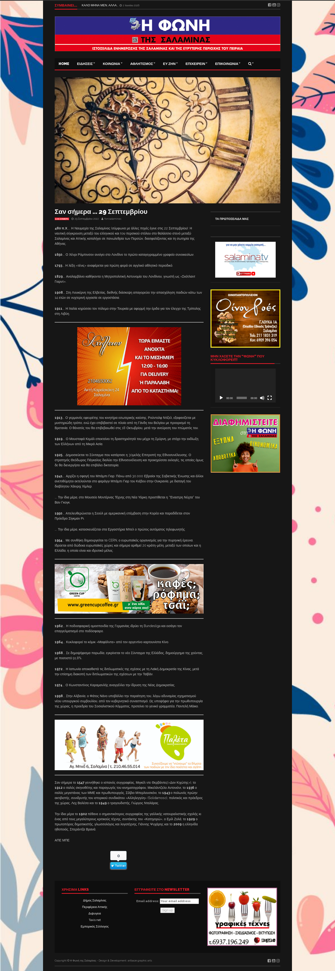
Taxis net (95, 920)
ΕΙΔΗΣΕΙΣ (85, 64)
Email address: (167, 901)
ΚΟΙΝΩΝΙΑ (111, 64)
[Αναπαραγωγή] (221, 398)
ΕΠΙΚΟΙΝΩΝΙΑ (226, 64)
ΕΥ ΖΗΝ (169, 64)
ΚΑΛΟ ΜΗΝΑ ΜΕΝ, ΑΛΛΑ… (100, 5)
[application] (245, 386)
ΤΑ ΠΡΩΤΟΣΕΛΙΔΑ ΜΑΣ (232, 219)
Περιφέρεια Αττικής (94, 907)
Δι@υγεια (94, 913)
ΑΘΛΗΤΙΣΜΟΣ (141, 64)
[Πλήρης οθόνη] (269, 398)
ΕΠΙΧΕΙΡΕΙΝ (195, 64)
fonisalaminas (112, 218)
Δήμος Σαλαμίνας (94, 900)
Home (64, 64)
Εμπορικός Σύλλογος (95, 926)
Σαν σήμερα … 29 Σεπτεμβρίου (101, 211)
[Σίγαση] (262, 398)
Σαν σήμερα (62, 219)
